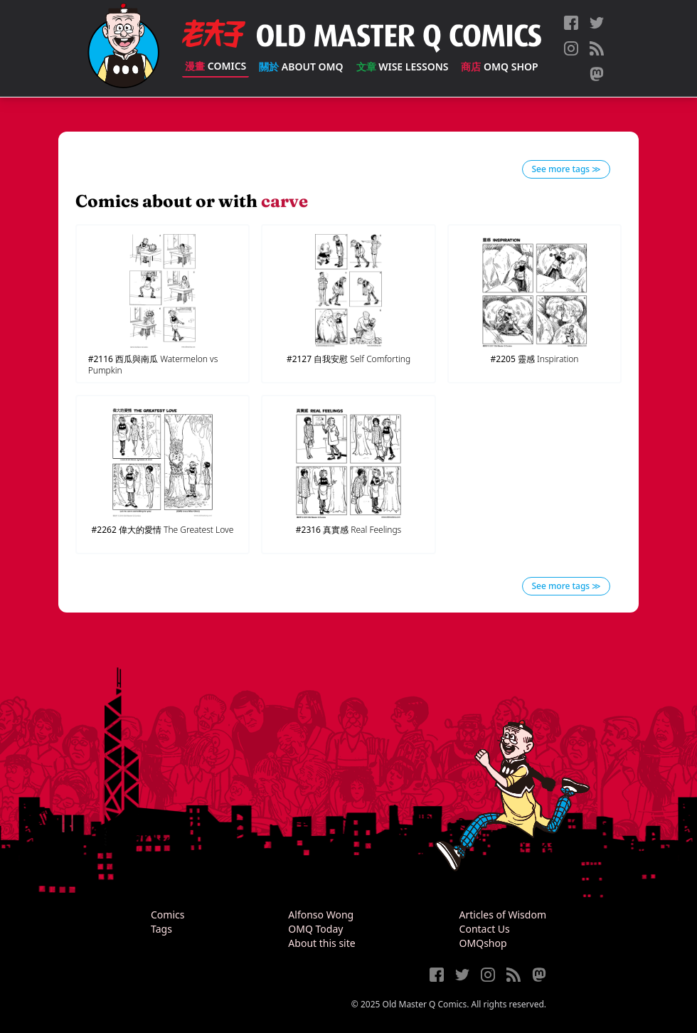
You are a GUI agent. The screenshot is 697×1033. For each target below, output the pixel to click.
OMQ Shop (499, 66)
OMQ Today (315, 929)
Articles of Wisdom (502, 914)
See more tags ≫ (566, 169)
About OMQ (301, 66)
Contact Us (484, 929)
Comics (215, 66)
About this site (321, 943)
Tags (161, 929)
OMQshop (483, 943)
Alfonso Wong (320, 914)
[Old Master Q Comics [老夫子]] (123, 48)
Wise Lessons (402, 66)
